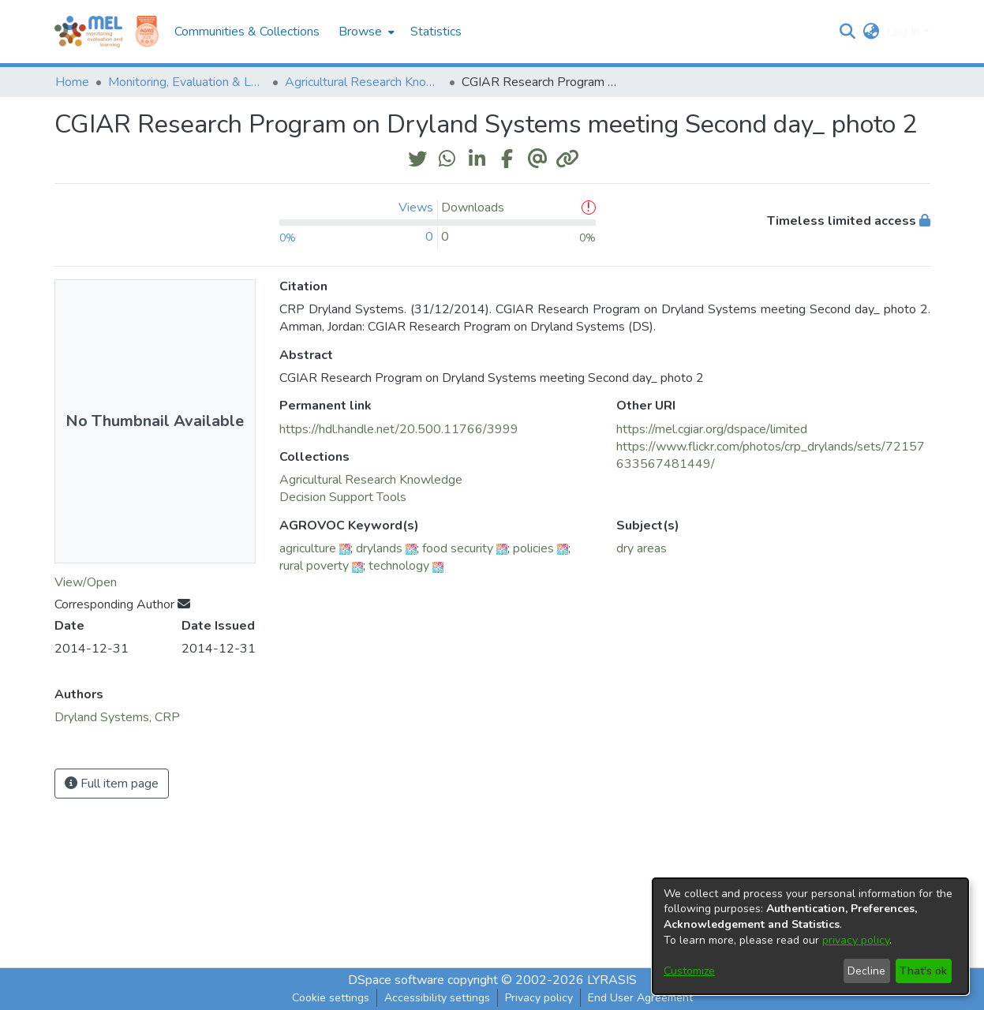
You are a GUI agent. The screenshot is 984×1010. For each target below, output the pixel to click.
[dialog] (810, 936)
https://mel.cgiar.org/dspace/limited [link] (711, 429)
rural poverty (314, 565)
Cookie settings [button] (330, 997)
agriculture (307, 548)
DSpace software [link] (396, 980)
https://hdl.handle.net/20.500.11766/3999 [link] (398, 429)
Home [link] (72, 82)
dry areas (641, 548)
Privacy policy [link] (539, 997)
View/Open (85, 582)
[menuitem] (365, 31)
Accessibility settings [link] (437, 997)
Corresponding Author (122, 604)
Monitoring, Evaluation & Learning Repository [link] (187, 82)
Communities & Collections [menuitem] (247, 31)
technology (399, 565)
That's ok (923, 970)
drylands (379, 548)
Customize (689, 970)
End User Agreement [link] (640, 997)
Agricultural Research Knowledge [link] (364, 82)
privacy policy (855, 940)
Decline (866, 970)
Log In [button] (904, 31)
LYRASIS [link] (612, 980)
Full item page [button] (112, 783)
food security (457, 548)
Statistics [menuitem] (436, 31)
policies (533, 548)
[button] (848, 31)
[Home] (88, 31)
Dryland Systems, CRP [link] (117, 717)
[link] (370, 479)
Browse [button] (360, 31)
